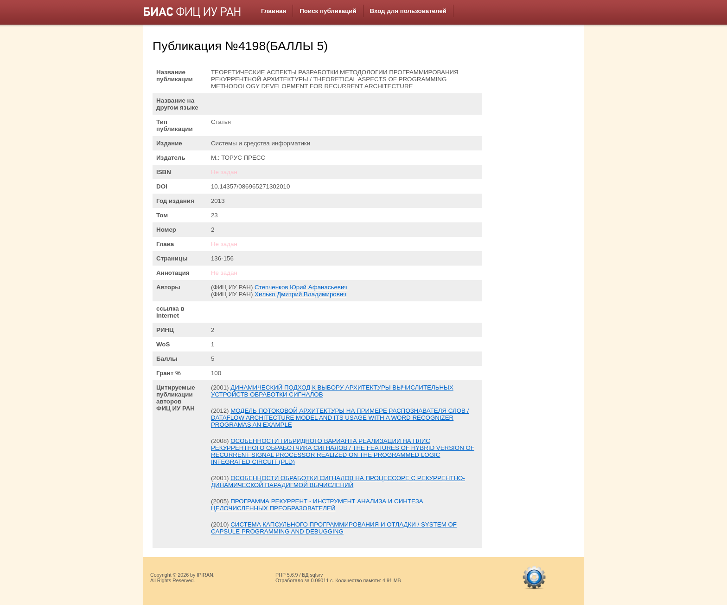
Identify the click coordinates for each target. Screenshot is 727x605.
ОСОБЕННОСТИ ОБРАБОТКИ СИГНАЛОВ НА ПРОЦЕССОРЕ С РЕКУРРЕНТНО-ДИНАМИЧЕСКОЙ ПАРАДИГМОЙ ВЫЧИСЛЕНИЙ (338, 481)
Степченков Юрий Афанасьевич (301, 287)
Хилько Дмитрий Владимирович (300, 294)
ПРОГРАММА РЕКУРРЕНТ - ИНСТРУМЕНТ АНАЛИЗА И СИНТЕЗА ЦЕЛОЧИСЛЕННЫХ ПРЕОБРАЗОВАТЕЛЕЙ (317, 505)
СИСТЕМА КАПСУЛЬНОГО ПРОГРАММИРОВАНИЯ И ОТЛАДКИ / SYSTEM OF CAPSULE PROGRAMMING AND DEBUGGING (334, 528)
